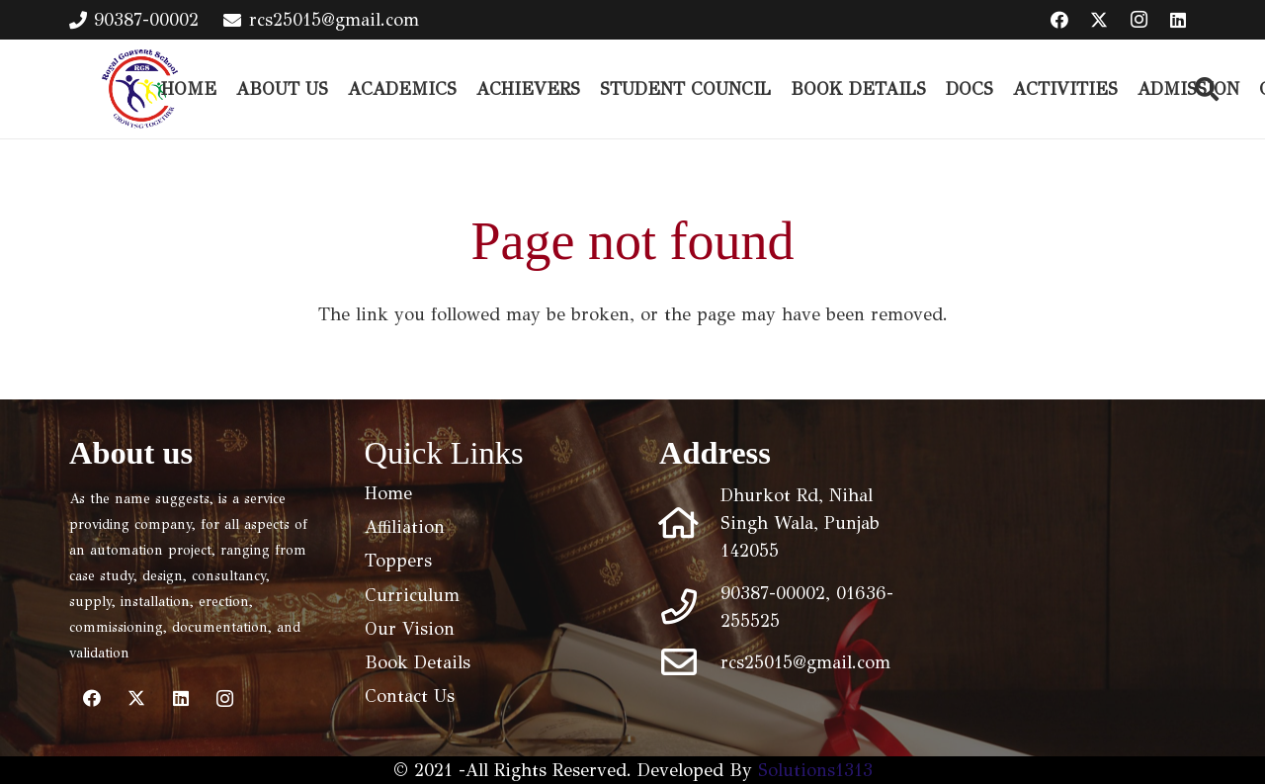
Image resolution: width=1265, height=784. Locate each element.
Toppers (398, 560)
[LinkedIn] (1178, 20)
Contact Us (410, 696)
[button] (1207, 89)
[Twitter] (1099, 20)
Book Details (417, 662)
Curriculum (412, 595)
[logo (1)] (140, 89)
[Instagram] (1138, 20)
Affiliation (405, 527)
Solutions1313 (815, 770)
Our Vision (410, 629)
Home (388, 493)
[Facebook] (1059, 20)
